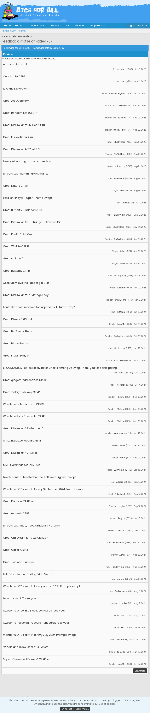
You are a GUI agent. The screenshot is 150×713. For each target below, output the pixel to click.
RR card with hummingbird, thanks (25, 173)
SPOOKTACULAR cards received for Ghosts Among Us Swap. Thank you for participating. (60, 368)
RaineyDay (120, 166)
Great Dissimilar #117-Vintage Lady (25, 295)
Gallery (55, 25)
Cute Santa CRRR (14, 76)
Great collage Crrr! (15, 258)
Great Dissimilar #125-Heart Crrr (24, 125)
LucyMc (121, 324)
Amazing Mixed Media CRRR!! (22, 440)
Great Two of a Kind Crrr (18, 562)
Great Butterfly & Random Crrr (22, 210)
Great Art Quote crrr (16, 101)
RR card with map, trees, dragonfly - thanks (31, 525)
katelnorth (119, 178)
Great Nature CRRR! (15, 186)
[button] (26, 25)
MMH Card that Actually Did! (21, 465)
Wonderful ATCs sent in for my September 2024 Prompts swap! (44, 489)
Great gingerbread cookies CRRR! (25, 380)
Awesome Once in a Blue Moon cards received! (34, 610)
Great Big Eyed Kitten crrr (19, 331)
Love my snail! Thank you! (20, 598)
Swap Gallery (97, 25)
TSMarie (121, 287)
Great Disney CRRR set (17, 319)
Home (7, 25)
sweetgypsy (120, 275)
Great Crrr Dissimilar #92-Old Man (25, 537)
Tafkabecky (120, 494)
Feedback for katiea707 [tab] (16, 48)
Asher (123, 190)
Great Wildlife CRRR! (16, 246)
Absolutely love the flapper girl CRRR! (27, 283)
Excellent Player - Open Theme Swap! (27, 198)
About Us (80, 25)
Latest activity (8, 30)
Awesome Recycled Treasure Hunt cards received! (36, 622)
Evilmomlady (120, 469)
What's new (37, 25)
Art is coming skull (15, 64)
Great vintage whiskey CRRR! (22, 392)
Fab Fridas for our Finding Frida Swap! (27, 574)
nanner (121, 579)
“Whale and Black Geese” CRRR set (25, 647)
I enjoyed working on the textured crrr (27, 161)
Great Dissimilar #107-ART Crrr (23, 149)
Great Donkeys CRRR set (19, 501)
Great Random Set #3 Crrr (20, 113)
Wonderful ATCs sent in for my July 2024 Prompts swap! (39, 635)
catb (123, 69)
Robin (125, 202)
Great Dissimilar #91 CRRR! (20, 452)
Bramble (123, 603)
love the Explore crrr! (16, 88)
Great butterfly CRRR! (16, 271)
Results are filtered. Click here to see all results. (29, 58)
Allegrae (121, 384)
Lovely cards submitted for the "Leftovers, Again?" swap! (39, 477)
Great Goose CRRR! (15, 550)
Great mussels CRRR (16, 513)
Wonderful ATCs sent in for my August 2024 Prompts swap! (41, 586)
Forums (19, 25)
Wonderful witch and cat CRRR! (23, 404)
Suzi (123, 81)
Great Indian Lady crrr (17, 355)
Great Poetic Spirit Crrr (17, 234)
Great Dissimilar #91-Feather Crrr (24, 428)
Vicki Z (122, 372)
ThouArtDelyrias (117, 93)
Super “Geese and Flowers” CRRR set (26, 659)
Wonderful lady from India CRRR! (24, 416)
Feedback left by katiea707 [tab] (48, 48)
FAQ (67, 25)
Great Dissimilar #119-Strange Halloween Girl (32, 222)
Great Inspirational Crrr (18, 137)
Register (22, 30)
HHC (123, 615)
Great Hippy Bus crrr (16, 343)
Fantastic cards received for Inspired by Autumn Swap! (39, 307)
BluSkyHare (119, 105)
